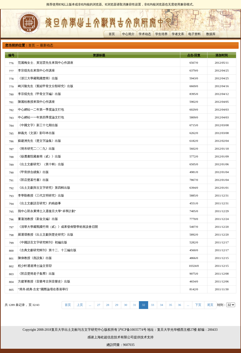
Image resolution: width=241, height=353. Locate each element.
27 (98, 305)
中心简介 (128, 34)
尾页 (210, 305)
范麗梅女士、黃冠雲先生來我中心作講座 (45, 62)
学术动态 (145, 34)
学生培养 (161, 34)
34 (161, 305)
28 (107, 305)
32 (143, 305)
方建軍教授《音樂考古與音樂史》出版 (44, 281)
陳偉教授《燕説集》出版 (35, 258)
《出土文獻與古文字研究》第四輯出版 (44, 187)
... (90, 305)
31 (134, 305)
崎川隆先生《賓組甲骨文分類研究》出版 (45, 86)
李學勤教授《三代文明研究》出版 (41, 195)
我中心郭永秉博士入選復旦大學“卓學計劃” (47, 211)
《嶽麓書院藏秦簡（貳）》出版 (39, 156)
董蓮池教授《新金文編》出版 (38, 219)
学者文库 (178, 34)
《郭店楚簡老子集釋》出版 (36, 273)
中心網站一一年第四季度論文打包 (41, 117)
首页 (112, 34)
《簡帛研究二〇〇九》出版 (36, 148)
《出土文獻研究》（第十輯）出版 (41, 164)
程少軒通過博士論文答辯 (35, 266)
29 (116, 305)
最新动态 (46, 45)
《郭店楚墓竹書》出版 (33, 180)
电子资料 (194, 34)
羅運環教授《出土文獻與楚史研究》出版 (45, 234)
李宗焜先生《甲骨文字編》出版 (39, 94)
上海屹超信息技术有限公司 (114, 337)
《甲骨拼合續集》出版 (33, 172)
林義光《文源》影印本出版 (36, 133)
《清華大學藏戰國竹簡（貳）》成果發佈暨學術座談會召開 (58, 226)
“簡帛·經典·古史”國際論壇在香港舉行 (43, 289)
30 (125, 305)
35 (170, 305)
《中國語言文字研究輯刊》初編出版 (42, 242)
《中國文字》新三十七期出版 (38, 125)
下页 (198, 305)
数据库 (210, 34)
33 (152, 305)
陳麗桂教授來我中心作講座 (36, 101)
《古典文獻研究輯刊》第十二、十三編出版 (47, 250)
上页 (80, 305)
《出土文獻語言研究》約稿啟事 (39, 203)
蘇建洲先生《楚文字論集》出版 (39, 141)
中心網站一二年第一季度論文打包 (41, 109)
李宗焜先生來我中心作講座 (36, 70)
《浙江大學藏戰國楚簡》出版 (38, 78)
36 (179, 305)
